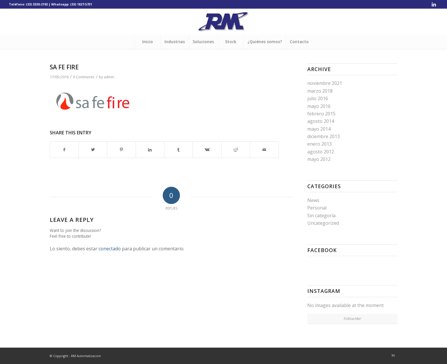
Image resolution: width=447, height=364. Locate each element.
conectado (110, 248)
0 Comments (84, 76)
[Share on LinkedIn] (150, 150)
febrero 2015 (321, 113)
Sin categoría (321, 215)
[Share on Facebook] (64, 150)
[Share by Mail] (264, 150)
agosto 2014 (320, 121)
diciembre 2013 (323, 136)
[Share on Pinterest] (121, 150)
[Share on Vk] (207, 150)
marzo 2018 (320, 91)
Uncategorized (323, 223)
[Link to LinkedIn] (433, 4)
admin (109, 76)
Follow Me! (352, 318)
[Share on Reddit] (236, 150)
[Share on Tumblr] (178, 150)
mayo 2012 (319, 159)
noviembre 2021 (324, 83)
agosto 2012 (320, 151)
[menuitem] (147, 42)
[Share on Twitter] (93, 150)
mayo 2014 (319, 129)
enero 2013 (319, 144)
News (313, 200)
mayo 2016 (319, 106)
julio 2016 (317, 98)
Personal (317, 208)
